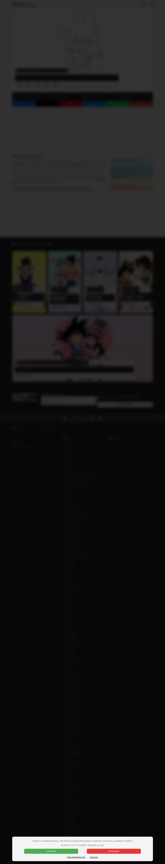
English (94, 857)
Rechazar (114, 851)
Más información (76, 857)
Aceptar (51, 851)
